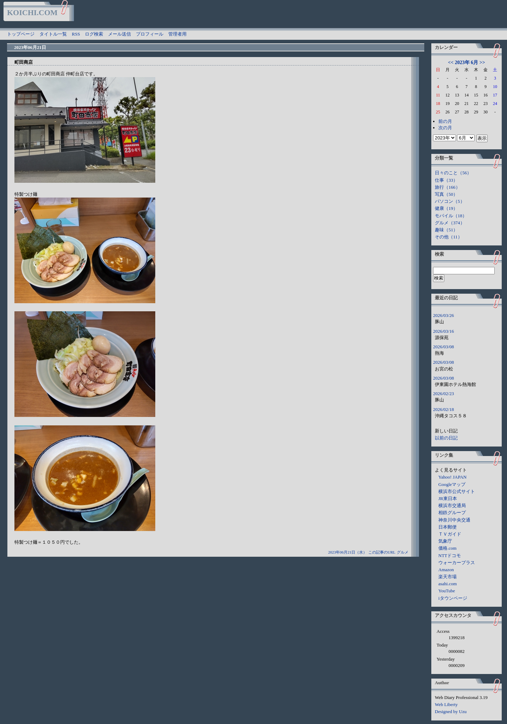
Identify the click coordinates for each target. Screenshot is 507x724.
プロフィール (149, 34)
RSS (76, 34)
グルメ (402, 552)
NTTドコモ (449, 555)
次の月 (445, 127)
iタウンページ (452, 598)
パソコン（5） (450, 201)
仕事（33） (446, 180)
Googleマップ (451, 484)
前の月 (445, 121)
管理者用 (177, 34)
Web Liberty (446, 704)
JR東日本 (447, 498)
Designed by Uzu (451, 711)
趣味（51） (446, 229)
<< (450, 62)
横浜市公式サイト (456, 491)
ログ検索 (94, 34)
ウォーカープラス (456, 562)
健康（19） (446, 208)
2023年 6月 (466, 62)
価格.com (447, 548)
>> (482, 62)
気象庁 (445, 541)
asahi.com (447, 583)
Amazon (446, 569)
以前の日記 (446, 438)
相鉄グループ (452, 512)
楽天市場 (447, 576)
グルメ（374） (450, 222)
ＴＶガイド (449, 534)
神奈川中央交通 (454, 520)
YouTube (446, 590)
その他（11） (448, 236)
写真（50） (446, 194)
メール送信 (119, 34)
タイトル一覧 (53, 34)
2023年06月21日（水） (347, 552)
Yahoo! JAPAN (452, 477)
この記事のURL (381, 552)
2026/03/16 (443, 331)
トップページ (21, 34)
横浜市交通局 (452, 505)
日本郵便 (447, 527)
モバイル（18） (451, 215)
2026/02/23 (443, 393)
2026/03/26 (443, 315)
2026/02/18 (443, 409)
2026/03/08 (443, 346)
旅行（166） (447, 187)
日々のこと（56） (453, 172)
